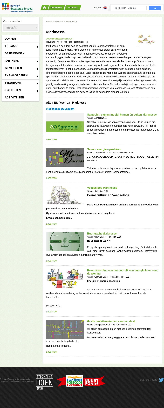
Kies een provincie (12, 21)
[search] (129, 8)
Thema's (11, 46)
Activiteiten (14, 97)
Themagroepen (16, 75)
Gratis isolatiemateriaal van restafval (111, 321)
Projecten (13, 90)
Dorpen (10, 39)
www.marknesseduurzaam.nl (59, 39)
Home (49, 21)
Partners (12, 61)
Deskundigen (15, 53)
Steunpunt (13, 83)
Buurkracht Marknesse (102, 233)
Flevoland (58, 21)
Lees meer (51, 139)
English (100, 7)
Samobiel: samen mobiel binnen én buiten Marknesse (122, 114)
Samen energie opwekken (104, 149)
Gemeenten (13, 68)
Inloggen (72, 7)
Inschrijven (56, 7)
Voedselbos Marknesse (102, 187)
